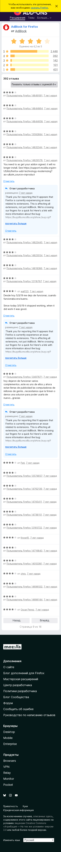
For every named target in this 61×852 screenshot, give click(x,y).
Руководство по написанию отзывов (29, 715)
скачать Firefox (39, 7)
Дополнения (12, 661)
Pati (23, 462)
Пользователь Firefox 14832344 (24, 147)
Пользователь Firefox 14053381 (24, 563)
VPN (6, 766)
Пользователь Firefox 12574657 (24, 475)
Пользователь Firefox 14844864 (25, 108)
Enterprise (10, 744)
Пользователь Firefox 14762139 (24, 488)
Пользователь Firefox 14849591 (24, 95)
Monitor (8, 778)
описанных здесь (43, 816)
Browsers (9, 760)
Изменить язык (11, 840)
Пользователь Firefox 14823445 (24, 242)
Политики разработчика (20, 691)
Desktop (9, 732)
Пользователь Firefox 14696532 (24, 586)
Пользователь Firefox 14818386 (24, 268)
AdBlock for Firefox (24, 26)
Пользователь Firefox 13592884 (24, 134)
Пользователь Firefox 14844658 (25, 121)
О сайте (8, 667)
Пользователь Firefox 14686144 (24, 599)
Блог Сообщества (16, 697)
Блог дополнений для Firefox (23, 673)
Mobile (8, 738)
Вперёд (44, 620)
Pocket (8, 784)
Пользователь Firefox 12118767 (24, 281)
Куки (25, 806)
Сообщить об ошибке (18, 709)
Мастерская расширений (20, 679)
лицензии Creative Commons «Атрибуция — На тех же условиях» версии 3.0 (28, 826)
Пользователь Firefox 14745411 (24, 501)
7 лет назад (50, 95)
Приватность (10, 806)
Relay (7, 772)
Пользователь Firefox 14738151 (24, 514)
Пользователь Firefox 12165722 (24, 527)
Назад (16, 620)
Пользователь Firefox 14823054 (24, 255)
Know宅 (25, 537)
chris (23, 573)
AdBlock (21, 31)
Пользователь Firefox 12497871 (24, 376)
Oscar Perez (27, 609)
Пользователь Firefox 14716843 (24, 550)
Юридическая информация (18, 810)
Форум (8, 703)
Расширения (17, 17)
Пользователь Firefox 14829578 (25, 160)
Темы (31, 17)
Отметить (8, 181)
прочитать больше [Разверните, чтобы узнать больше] (16, 223)
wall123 (24, 291)
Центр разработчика (17, 685)
